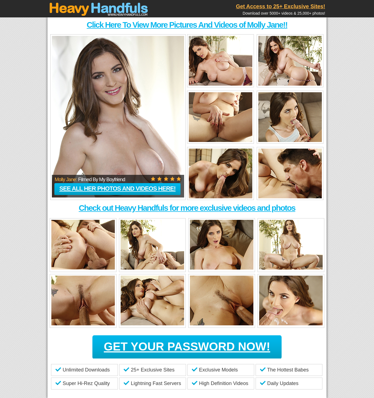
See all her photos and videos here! (117, 188)
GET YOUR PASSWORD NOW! (187, 346)
